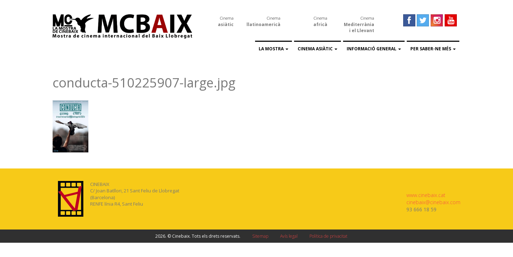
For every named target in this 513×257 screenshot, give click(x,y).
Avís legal (289, 236)
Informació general (374, 49)
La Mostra (273, 49)
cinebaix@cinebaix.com (433, 202)
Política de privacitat (328, 236)
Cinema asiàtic (317, 49)
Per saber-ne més (433, 49)
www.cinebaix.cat (425, 195)
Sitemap (260, 236)
